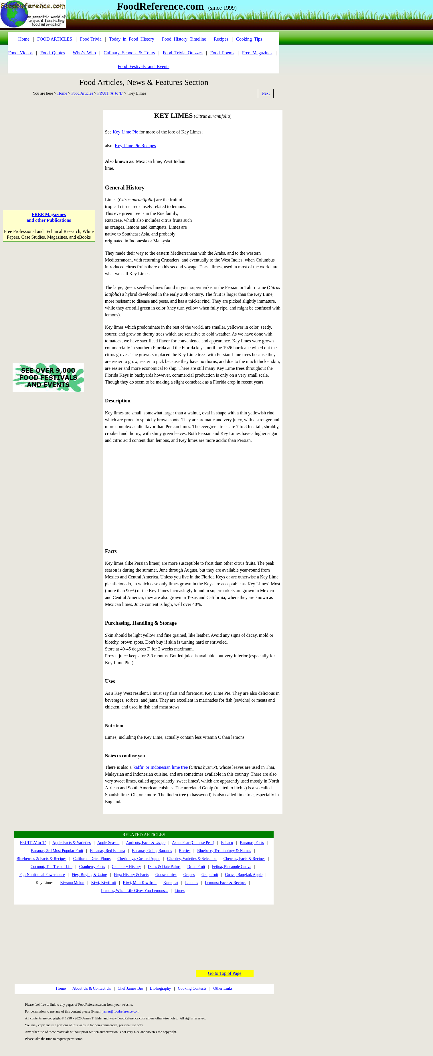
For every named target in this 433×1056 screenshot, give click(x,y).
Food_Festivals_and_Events (143, 66)
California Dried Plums (92, 859)
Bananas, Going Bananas (152, 851)
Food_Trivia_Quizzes (183, 52)
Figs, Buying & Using (89, 875)
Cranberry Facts (92, 867)
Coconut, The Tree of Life (51, 867)
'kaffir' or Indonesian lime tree (160, 767)
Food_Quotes (52, 52)
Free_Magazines (257, 52)
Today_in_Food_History (131, 39)
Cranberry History (126, 867)
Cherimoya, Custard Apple (138, 859)
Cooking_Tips (249, 39)
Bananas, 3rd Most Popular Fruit (57, 851)
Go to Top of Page (225, 973)
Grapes (189, 875)
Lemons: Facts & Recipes (225, 883)
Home (62, 93)
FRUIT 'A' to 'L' (110, 93)
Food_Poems (222, 52)
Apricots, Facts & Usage (145, 843)
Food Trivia (90, 39)
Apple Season (108, 843)
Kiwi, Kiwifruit (103, 883)
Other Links (222, 988)
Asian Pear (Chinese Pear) (193, 843)
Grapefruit (209, 875)
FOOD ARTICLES (54, 39)
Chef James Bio (130, 988)
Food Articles (82, 93)
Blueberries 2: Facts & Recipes (41, 859)
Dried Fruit (196, 867)
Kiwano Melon (72, 883)
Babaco (227, 843)
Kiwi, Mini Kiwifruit (140, 883)
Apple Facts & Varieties (71, 843)
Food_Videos (20, 52)
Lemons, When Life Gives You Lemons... (134, 891)
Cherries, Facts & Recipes (244, 859)
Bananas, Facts (252, 843)
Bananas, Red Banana (107, 851)
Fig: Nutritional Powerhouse (42, 875)
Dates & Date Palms (164, 867)
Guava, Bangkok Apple (243, 875)
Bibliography (160, 988)
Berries (184, 851)
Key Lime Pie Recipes (135, 145)
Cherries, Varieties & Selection (192, 859)
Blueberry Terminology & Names (224, 851)
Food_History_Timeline (184, 39)
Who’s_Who (84, 52)
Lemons (191, 883)
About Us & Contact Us (91, 988)
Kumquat (170, 883)
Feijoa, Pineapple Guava (231, 867)
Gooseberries (166, 875)
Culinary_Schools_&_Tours (129, 52)
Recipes (221, 39)
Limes (180, 891)
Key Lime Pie (125, 131)
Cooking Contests (192, 988)
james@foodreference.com (120, 1011)
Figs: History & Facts (131, 875)
